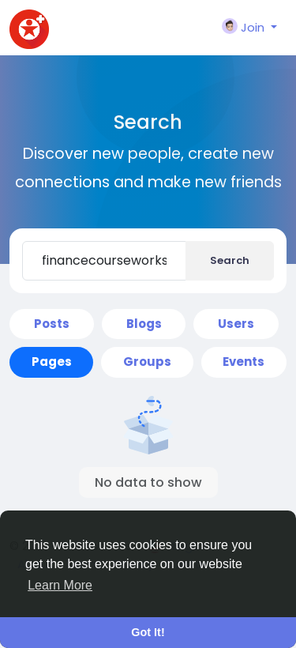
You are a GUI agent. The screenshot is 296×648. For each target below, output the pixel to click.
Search (229, 260)
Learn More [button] (60, 585)
